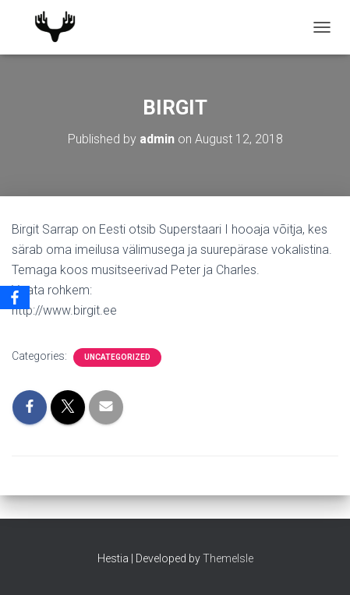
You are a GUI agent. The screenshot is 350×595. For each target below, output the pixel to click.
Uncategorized (117, 357)
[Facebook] (15, 297)
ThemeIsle (228, 558)
